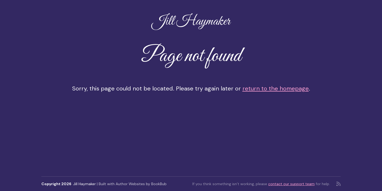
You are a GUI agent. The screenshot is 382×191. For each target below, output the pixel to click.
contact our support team (291, 183)
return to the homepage (275, 88)
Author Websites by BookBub (141, 183)
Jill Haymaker (191, 21)
